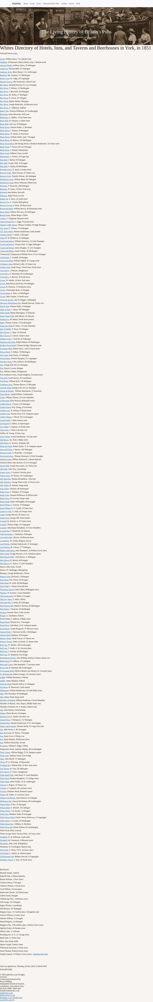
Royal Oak (4, 668)
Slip (1, 710)
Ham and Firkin (6, 450)
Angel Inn (4, 69)
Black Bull (4, 121)
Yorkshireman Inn (7, 857)
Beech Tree (4, 111)
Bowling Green (6, 170)
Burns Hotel (4, 212)
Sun (1, 736)
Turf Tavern (4, 769)
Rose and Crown (6, 664)
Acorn (2, 59)
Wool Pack (4, 850)
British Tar (4, 199)
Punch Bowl (4, 622)
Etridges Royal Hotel (8, 345)
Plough (2, 616)
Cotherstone (4, 257)
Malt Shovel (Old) (7, 557)
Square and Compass (8, 726)
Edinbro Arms (5, 339)
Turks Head (4, 778)
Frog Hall (3, 378)
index (15, 53)
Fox (1, 365)
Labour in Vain (5, 511)
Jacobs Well (4, 466)
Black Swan (4, 147)
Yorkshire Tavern (6, 860)
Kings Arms (4, 492)
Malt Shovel (4, 560)
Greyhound (4, 424)
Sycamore (4, 746)
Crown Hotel (5, 293)
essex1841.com (6, 1000)
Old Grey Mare (6, 599)
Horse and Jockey (6, 456)
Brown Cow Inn (6, 205)
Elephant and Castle (7, 342)
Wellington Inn (5, 801)
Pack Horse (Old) (6, 606)
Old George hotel (6, 596)
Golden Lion (5, 411)
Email (32, 4)
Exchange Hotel (6, 349)
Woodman (4, 844)
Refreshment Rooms (8, 658)
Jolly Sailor (4, 485)
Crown (2, 280)
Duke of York (5, 310)
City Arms (4, 228)
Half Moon (4, 440)
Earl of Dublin (5, 329)
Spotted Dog (5, 720)
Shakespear (4, 690)
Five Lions (4, 355)
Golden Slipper (6, 417)
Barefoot (3, 75)
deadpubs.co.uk (6, 998)
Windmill (3, 837)
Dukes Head (4, 313)
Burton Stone (5, 215)
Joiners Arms (5, 472)
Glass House (5, 394)
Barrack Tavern (6, 82)
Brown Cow (4, 202)
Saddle (2, 677)
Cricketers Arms (6, 264)
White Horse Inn (6, 824)
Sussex (71, 4)
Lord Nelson (5, 544)
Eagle (2, 323)
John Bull (3, 469)
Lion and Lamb (6, 537)
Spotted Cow (5, 717)
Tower (2, 762)
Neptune (3, 593)
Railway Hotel (5, 638)
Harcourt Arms (5, 453)
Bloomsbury (4, 157)
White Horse (5, 821)
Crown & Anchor (6, 300)
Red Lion (3, 645)
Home (26, 4)
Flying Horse (5, 358)
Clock (2, 238)
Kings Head (4, 502)
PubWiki (16, 3)
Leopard (3, 521)
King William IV (6, 508)
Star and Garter (6, 733)
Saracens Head (5, 684)
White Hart (4, 814)
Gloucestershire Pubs (51, 4)
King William (5, 505)
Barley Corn (4, 78)
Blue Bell (3, 160)
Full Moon (4, 381)
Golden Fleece (5, 407)
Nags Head (4, 580)
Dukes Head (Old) (7, 316)
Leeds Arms (4, 518)
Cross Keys (4, 271)
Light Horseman (6, 534)
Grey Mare (4, 427)
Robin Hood (4, 661)
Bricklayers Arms (6, 179)
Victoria (3, 788)
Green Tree (4, 430)
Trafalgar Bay (5, 765)
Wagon (2, 795)
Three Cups (4, 756)
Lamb (2, 515)
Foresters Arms (6, 362)
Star (1, 730)
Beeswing (4, 114)
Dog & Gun (4, 306)
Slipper (2, 713)
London (64, 4)
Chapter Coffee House (8, 225)
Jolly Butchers (5, 482)
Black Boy (4, 118)
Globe (2, 397)
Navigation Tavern (7, 590)
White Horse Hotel (7, 817)
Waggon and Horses (7, 798)
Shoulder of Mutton (7, 700)
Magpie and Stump (7, 550)
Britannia (3, 186)
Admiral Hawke (6, 65)
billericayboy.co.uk (7, 995)
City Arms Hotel (6, 232)
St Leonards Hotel (7, 671)
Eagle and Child (6, 326)
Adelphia (3, 62)
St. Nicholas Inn (6, 674)
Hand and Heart (6, 446)
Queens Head (5, 635)
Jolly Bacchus (5, 479)
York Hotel (4, 853)
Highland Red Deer (40, 954)
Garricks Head (5, 388)
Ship (1, 694)
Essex (39, 4)
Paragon (3, 612)
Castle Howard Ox (7, 222)
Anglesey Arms (6, 72)
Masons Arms (5, 577)
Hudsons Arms (5, 459)
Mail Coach (4, 554)
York (78, 4)
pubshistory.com (6, 993)
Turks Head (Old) (6, 775)
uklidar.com (17, 998)
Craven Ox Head (6, 261)
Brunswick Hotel (6, 209)
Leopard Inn (4, 531)
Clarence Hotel (5, 235)
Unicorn (3, 785)
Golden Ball (4, 401)
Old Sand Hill (5, 603)
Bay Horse (4, 85)
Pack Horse (4, 609)
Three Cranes (5, 752)
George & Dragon (7, 391)
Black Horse (5, 127)
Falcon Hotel (5, 352)
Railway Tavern (6, 642)
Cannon (3, 218)
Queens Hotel (5, 632)
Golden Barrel (5, 404)
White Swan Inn (6, 827)
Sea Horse (4, 687)
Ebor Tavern (4, 332)
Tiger (2, 759)
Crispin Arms (5, 267)
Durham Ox (4, 319)
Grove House (5, 437)
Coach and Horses (7, 241)
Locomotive (4, 541)
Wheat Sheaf (5, 804)
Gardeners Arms (6, 385)
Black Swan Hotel (7, 144)
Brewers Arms (5, 173)
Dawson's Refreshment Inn (10, 303)
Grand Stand (5, 420)
